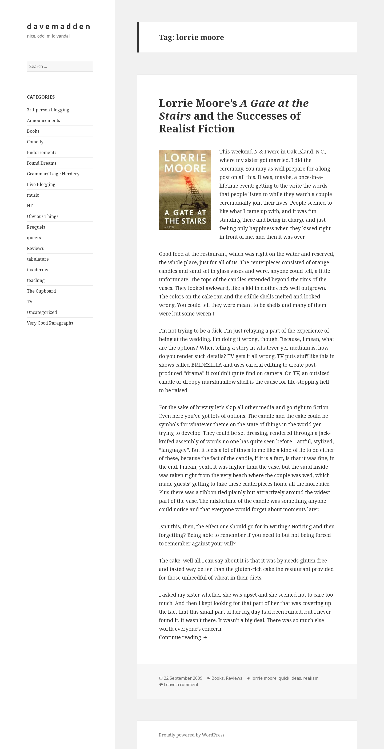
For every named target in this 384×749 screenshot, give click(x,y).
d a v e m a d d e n (58, 26)
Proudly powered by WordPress (191, 735)
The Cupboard (41, 291)
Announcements (43, 120)
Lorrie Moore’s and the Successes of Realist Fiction (234, 115)
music (33, 195)
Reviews (35, 248)
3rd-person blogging (48, 110)
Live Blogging (41, 184)
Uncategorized (42, 312)
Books (33, 131)
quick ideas (290, 678)
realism (310, 678)
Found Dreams (41, 163)
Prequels (36, 227)
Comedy (35, 142)
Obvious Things (42, 216)
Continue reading (184, 637)
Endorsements (41, 152)
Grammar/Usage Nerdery (53, 174)
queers (34, 238)
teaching (36, 280)
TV (30, 302)
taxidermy (37, 270)
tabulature (38, 259)
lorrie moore (264, 678)
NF (30, 206)
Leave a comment (181, 684)
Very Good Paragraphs (50, 323)
